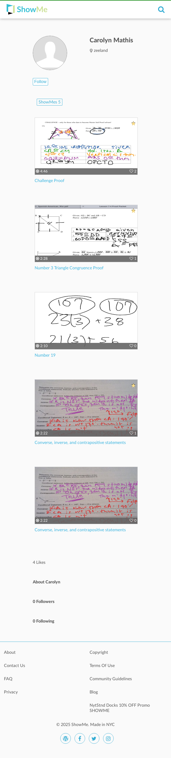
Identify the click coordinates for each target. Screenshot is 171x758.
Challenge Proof (49, 181)
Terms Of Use (102, 666)
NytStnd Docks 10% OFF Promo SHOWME (120, 708)
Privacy (11, 692)
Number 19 (45, 355)
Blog (94, 692)
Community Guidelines (111, 679)
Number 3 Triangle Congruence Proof (69, 268)
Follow (40, 81)
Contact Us (14, 666)
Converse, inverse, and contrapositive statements (80, 443)
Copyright (99, 652)
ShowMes (50, 102)
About (10, 652)
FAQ (8, 679)
